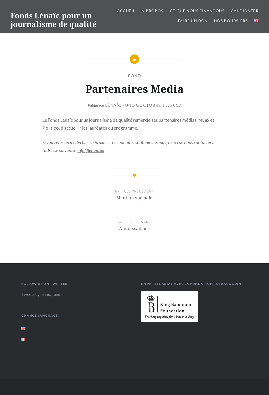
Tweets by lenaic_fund (40, 294)
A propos (152, 10)
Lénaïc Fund (120, 105)
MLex (203, 120)
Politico (51, 128)
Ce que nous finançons (197, 10)
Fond (134, 75)
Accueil (126, 10)
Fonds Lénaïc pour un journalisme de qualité (54, 20)
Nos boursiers (231, 20)
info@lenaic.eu (90, 150)
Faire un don (193, 20)
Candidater (244, 10)
